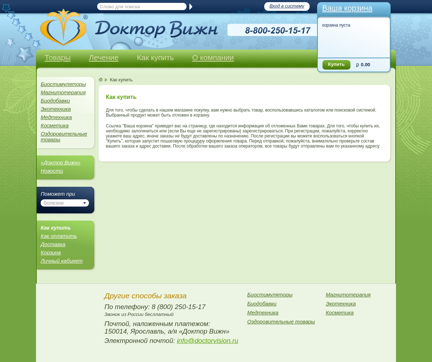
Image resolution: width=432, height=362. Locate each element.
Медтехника (56, 117)
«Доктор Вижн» (60, 163)
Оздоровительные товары (64, 136)
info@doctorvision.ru (207, 340)
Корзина (51, 252)
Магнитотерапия (63, 92)
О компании (213, 57)
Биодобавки (55, 101)
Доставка (53, 244)
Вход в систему (287, 6)
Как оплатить (59, 236)
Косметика (55, 125)
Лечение (103, 57)
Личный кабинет (62, 261)
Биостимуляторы (63, 84)
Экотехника (56, 109)
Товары (58, 57)
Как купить (155, 57)
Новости (52, 171)
